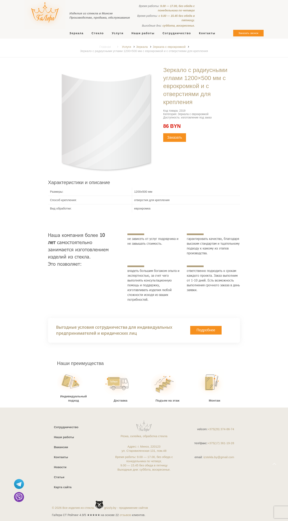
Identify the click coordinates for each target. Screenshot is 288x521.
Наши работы (64, 437)
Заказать (174, 137)
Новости (60, 467)
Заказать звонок (248, 33)
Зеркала (142, 46)
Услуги (126, 46)
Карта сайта (62, 487)
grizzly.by (110, 507)
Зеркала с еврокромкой (169, 46)
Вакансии (61, 447)
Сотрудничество (66, 427)
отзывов (125, 515)
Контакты (61, 457)
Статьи (59, 477)
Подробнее (206, 330)
